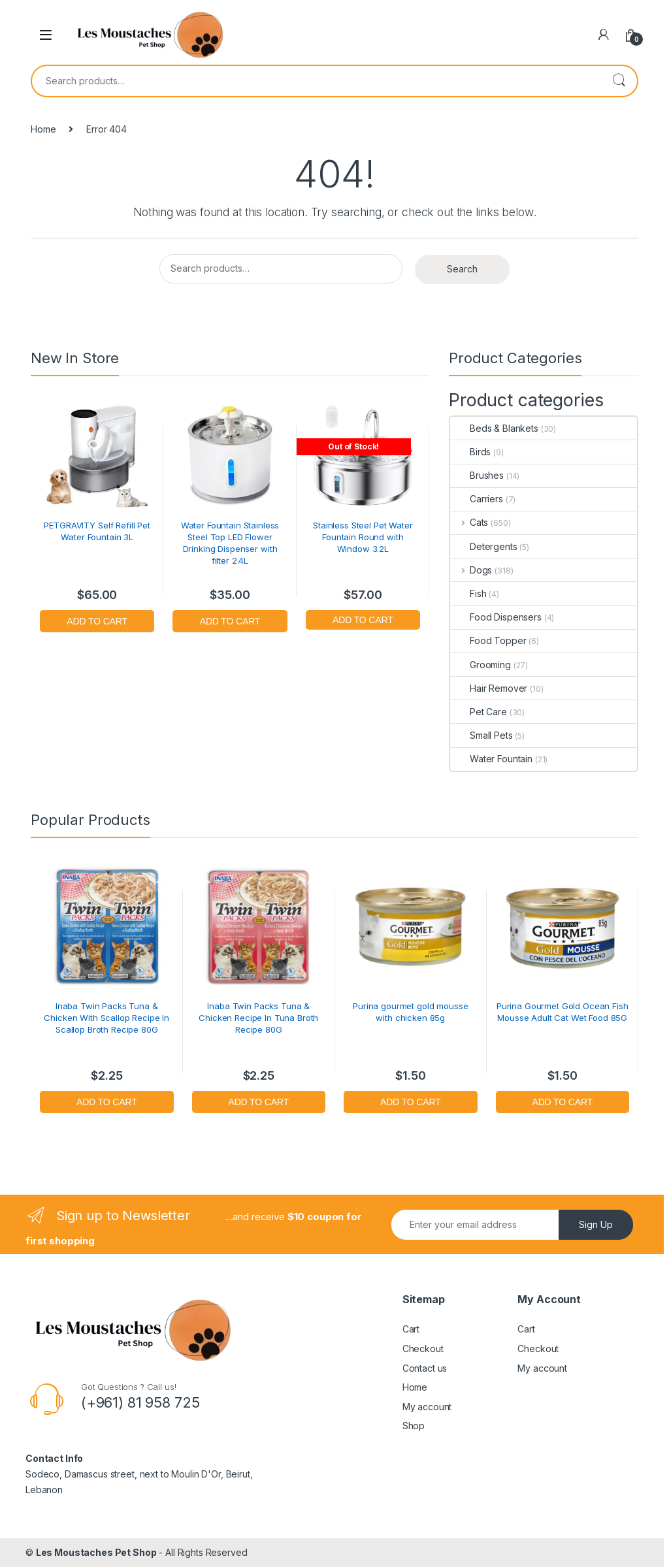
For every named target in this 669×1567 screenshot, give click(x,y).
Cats (469, 522)
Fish (468, 593)
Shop (413, 1425)
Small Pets (481, 735)
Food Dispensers (496, 616)
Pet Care (478, 711)
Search (618, 81)
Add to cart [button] (97, 619)
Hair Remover (488, 688)
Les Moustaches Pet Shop (96, 1552)
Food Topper (488, 640)
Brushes (477, 475)
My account (427, 1406)
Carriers (476, 498)
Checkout (423, 1348)
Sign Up (596, 1224)
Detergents (483, 546)
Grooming (480, 664)
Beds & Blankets (494, 428)
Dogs (471, 569)
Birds (470, 451)
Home (43, 129)
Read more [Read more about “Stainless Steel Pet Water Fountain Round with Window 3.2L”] (363, 618)
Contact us (425, 1368)
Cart (410, 1328)
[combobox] (316, 81)
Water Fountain (491, 758)
